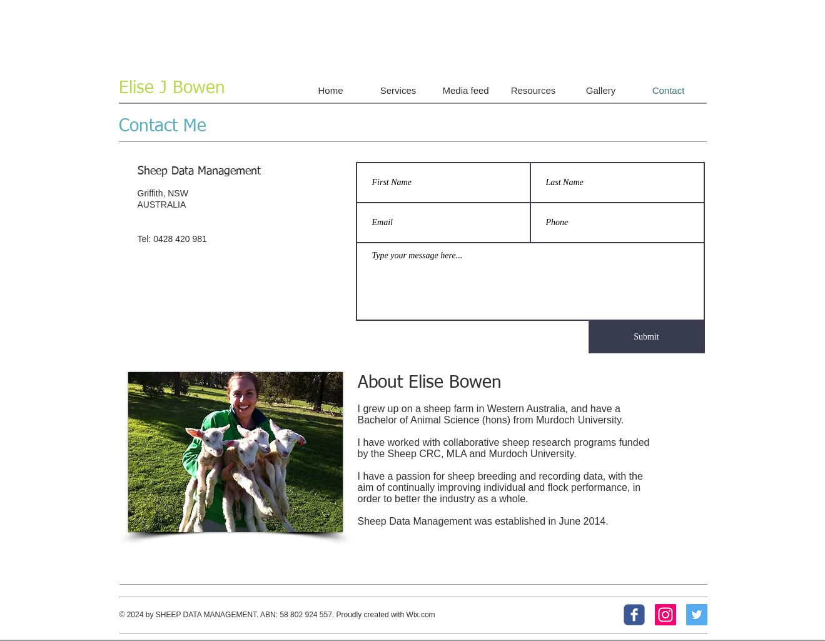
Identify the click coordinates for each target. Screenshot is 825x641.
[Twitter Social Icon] (696, 614)
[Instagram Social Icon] (665, 614)
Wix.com (421, 614)
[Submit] (647, 337)
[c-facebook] (634, 614)
